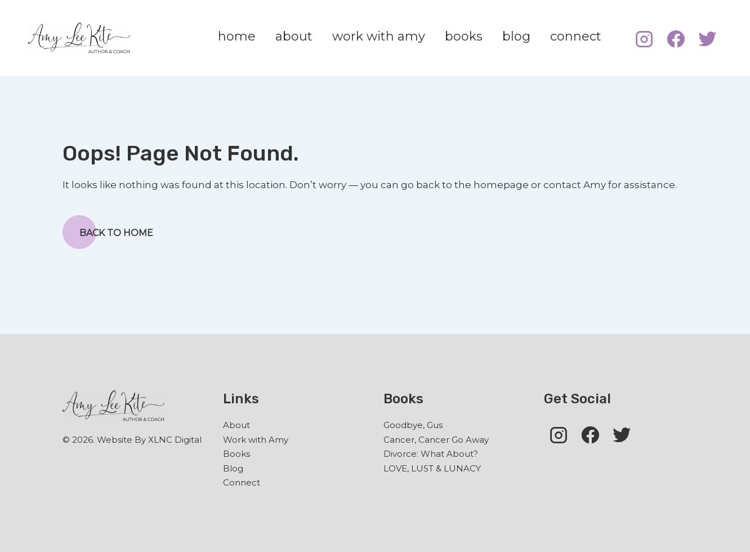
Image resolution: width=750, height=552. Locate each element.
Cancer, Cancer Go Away (436, 439)
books (464, 36)
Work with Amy (255, 439)
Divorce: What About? (430, 453)
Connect (241, 482)
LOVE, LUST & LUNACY (432, 468)
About (236, 425)
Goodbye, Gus (413, 425)
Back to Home (107, 232)
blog (516, 36)
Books (236, 453)
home (237, 36)
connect (575, 36)
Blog (233, 468)
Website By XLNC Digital (149, 439)
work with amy (378, 36)
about (293, 36)
